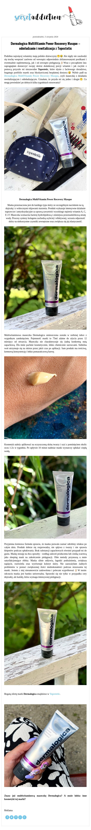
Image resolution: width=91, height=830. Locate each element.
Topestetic (55, 694)
